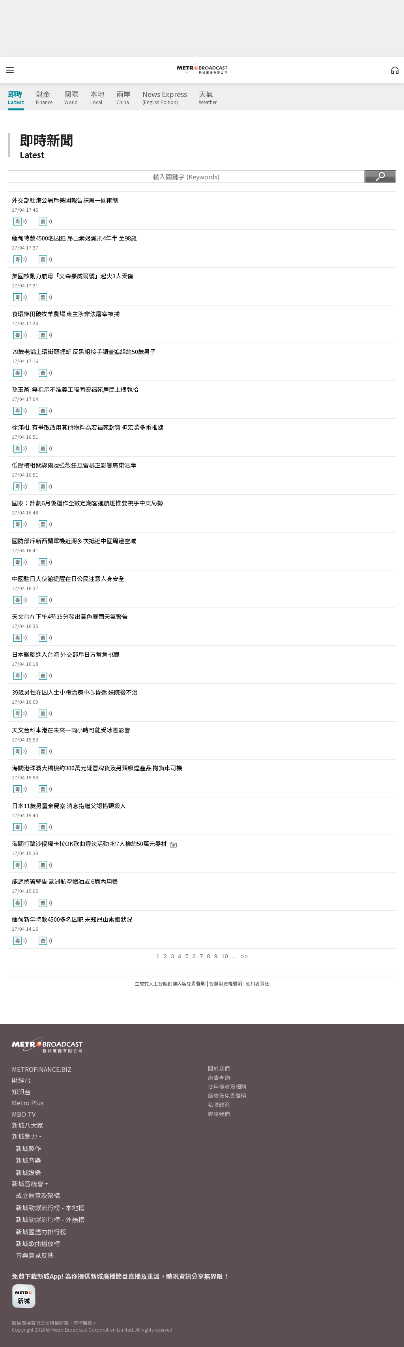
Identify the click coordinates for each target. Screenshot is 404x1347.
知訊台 (21, 1091)
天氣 (208, 97)
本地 (97, 97)
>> (244, 956)
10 (224, 956)
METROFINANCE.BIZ (41, 1069)
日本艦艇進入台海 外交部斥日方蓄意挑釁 (66, 654)
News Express (164, 97)
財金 (44, 97)
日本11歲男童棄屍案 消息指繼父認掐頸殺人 (69, 805)
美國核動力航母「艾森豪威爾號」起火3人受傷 (72, 276)
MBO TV (24, 1114)
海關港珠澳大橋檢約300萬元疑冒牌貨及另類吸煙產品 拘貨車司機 (97, 768)
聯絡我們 (219, 1114)
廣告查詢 (219, 1077)
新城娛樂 (28, 1172)
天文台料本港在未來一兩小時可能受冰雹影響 (71, 730)
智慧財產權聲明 (225, 983)
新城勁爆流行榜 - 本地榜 (50, 1207)
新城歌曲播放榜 (38, 1243)
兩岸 (123, 97)
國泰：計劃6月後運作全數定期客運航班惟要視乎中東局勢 (87, 503)
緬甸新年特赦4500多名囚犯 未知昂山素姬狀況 (72, 919)
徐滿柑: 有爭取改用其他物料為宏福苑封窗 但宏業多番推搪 (87, 427)
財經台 (21, 1080)
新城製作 (28, 1148)
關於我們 (219, 1068)
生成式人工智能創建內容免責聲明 (170, 983)
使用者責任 (257, 983)
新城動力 (24, 1136)
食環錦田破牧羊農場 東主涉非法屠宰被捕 (66, 313)
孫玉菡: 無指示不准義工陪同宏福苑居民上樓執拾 (75, 389)
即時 (16, 97)
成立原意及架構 (38, 1195)
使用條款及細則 (227, 1086)
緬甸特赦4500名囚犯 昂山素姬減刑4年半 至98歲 (74, 238)
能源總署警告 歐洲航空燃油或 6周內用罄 (65, 881)
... (234, 956)
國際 (71, 97)
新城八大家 (27, 1125)
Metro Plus (28, 1102)
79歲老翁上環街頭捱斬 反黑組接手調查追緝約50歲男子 (84, 351)
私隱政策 (219, 1105)
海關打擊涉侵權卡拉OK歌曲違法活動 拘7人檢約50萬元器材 (94, 843)
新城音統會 (27, 1183)
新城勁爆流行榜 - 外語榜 (50, 1219)
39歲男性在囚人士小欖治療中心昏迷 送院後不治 (75, 692)
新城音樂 (28, 1160)
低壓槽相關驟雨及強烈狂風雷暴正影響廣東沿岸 (74, 465)
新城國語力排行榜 (41, 1231)
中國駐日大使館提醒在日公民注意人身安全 (68, 578)
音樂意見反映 (35, 1255)
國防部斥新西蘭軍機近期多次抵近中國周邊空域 (74, 541)
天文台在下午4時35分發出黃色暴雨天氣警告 (70, 616)
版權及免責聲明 (227, 1095)
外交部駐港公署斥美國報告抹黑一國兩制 (65, 200)
